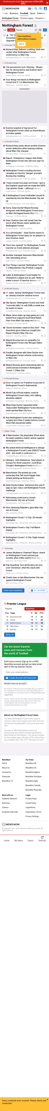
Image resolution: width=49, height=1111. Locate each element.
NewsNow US (31, 768)
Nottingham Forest (10, 18)
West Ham (14, 626)
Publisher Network (9, 799)
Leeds (12, 620)
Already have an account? (15, 683)
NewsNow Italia (32, 781)
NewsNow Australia (33, 790)
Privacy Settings (32, 816)
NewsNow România (33, 777)
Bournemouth (16, 617)
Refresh (42, 840)
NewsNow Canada (33, 785)
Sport (32, 13)
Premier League (26, 18)
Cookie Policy (31, 803)
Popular (19, 30)
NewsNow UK (31, 763)
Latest (11, 30)
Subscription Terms (33, 812)
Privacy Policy (37, 693)
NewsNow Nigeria (33, 772)
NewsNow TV (7, 781)
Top (4, 30)
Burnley (13, 629)
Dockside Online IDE (10, 812)
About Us (6, 768)
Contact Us (6, 772)
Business (14, 13)
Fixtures (8, 609)
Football (24, 13)
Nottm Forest (15, 623)
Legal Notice (8, 695)
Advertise (6, 803)
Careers (5, 807)
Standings (30, 609)
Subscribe (6, 777)
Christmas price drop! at (23, 3)
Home (4, 763)
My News (18, 840)
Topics (30, 840)
